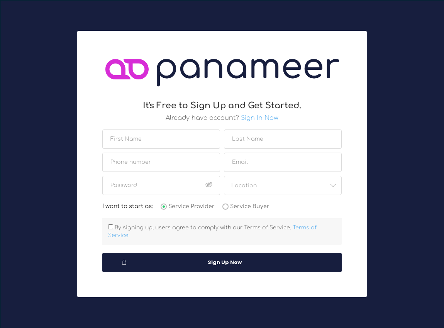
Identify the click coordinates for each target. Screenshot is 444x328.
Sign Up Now (182, 262)
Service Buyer (249, 206)
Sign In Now (259, 117)
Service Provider (191, 206)
